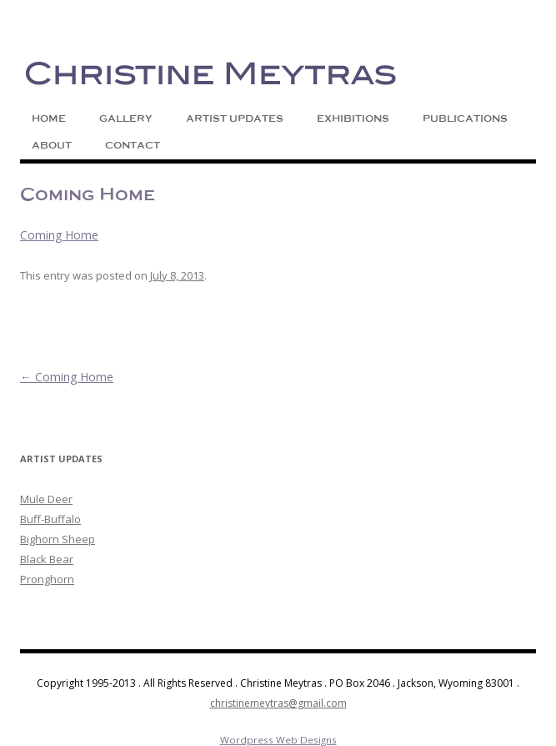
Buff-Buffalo (50, 519)
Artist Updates (234, 118)
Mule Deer (46, 499)
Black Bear (46, 559)
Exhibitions (353, 118)
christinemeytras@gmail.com (278, 703)
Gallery (126, 118)
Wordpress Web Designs (278, 739)
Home (49, 118)
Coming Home (59, 235)
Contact (132, 145)
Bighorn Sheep (57, 539)
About (52, 145)
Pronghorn (47, 579)
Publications (465, 118)
